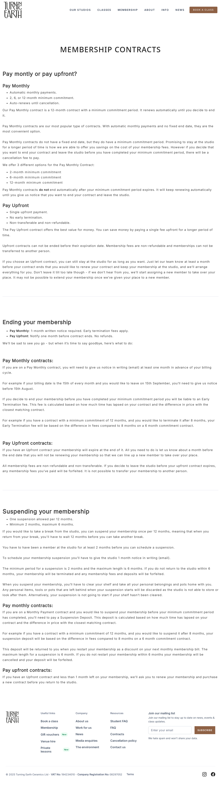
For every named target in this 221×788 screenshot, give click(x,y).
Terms (130, 774)
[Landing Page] (13, 10)
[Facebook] (213, 774)
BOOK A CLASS (203, 9)
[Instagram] (204, 774)
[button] (80, 10)
